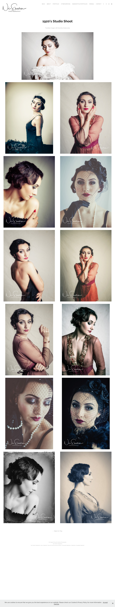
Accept (105, 602)
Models (91, 4)
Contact (98, 4)
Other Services (65, 4)
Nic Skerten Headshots (57, 543)
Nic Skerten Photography (61, 542)
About (49, 4)
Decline (56, 604)
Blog (43, 4)
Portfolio (56, 4)
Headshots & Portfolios (79, 4)
